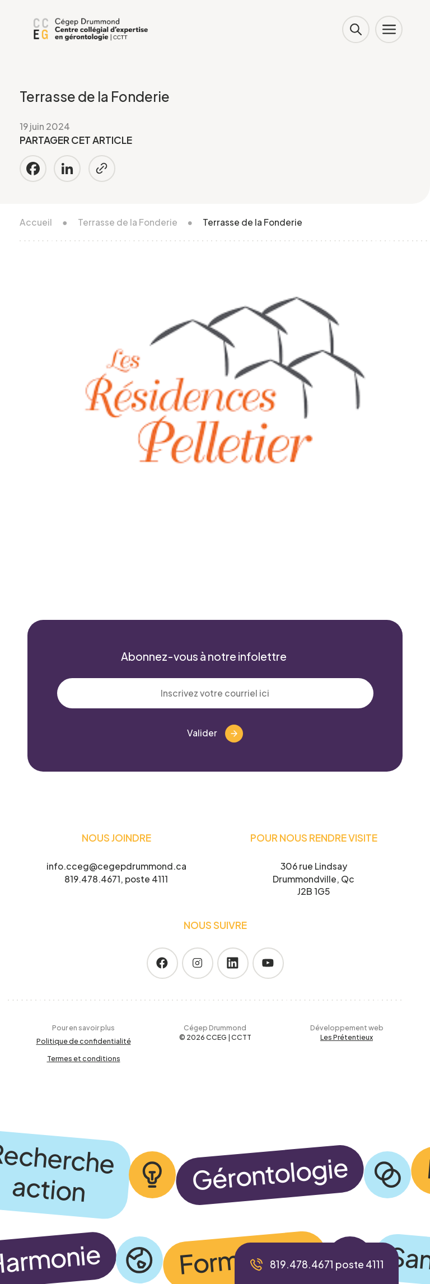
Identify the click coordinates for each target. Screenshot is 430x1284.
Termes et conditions (83, 1058)
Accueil (36, 222)
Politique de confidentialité (83, 1040)
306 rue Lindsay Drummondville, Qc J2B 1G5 (313, 879)
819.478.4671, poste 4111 (116, 879)
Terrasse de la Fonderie (127, 222)
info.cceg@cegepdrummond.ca (116, 866)
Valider (214, 734)
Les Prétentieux (346, 1037)
